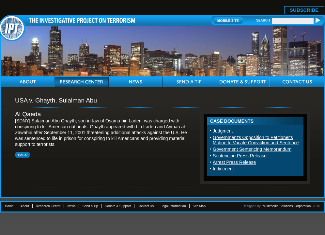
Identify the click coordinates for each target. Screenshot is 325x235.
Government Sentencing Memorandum (252, 149)
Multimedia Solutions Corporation (287, 206)
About (25, 206)
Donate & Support (118, 206)
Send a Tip (90, 206)
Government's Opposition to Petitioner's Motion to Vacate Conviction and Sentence (256, 140)
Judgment (223, 130)
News (71, 206)
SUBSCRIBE (304, 10)
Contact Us (146, 206)
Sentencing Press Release (240, 155)
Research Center (48, 206)
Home (9, 206)
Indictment (223, 168)
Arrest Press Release (234, 162)
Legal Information (173, 206)
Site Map (199, 206)
